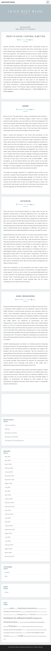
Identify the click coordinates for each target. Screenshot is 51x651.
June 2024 (8, 510)
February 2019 (9, 545)
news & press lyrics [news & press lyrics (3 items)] (35, 630)
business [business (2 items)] (16, 608)
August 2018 (8, 549)
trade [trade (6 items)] (20, 635)
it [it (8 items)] (9, 626)
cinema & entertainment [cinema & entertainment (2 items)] (41, 608)
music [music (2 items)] (24, 630)
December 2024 (9, 502)
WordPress (29, 647)
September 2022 (10, 529)
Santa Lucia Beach (10, 425)
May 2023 (7, 522)
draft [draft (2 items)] (21, 611)
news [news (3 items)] (28, 630)
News (25, 106)
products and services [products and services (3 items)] (16, 632)
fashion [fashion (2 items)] (27, 614)
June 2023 (8, 518)
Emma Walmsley (11, 325)
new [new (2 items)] (26, 630)
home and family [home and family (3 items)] (25, 622)
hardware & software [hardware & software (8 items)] (14, 618)
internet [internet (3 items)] (5, 626)
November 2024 (9, 506)
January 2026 (9, 472)
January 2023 (9, 525)
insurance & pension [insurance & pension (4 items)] (37, 622)
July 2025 (7, 487)
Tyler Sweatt (31, 56)
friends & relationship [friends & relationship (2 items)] (40, 614)
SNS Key (7, 429)
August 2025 (8, 483)
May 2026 (7, 456)
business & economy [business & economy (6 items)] (27, 608)
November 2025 (9, 479)
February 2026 (9, 468)
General (7, 572)
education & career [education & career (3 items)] (31, 611)
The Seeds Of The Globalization (14, 440)
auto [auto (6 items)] (12, 608)
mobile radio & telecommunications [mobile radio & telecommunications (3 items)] (32, 626)
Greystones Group (32, 51)
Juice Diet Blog (8, 2)
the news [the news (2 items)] (16, 636)
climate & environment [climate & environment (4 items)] (11, 611)
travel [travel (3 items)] (25, 636)
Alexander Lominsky (11, 433)
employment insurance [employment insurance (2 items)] (12, 614)
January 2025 (9, 499)
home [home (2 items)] (18, 622)
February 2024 (9, 514)
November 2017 (9, 556)
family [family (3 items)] (24, 614)
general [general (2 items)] (46, 614)
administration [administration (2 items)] (6, 608)
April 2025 (8, 495)
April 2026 (8, 460)
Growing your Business (11, 437)
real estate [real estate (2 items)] (25, 632)
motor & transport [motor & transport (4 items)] (15, 630)
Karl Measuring (25, 296)
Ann (32, 39)
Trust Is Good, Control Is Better (25, 36)
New (6, 576)
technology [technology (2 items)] (12, 636)
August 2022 (8, 533)
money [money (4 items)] (5, 630)
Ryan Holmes (34, 144)
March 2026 (8, 464)
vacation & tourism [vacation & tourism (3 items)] (32, 636)
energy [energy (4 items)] (19, 614)
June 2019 (8, 541)
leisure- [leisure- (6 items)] (13, 626)
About (6, 592)
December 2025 (9, 476)
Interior (25, 201)
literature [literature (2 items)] (19, 626)
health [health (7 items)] (29, 618)
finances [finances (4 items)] (33, 614)
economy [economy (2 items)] (24, 611)
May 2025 (7, 491)
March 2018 (8, 552)
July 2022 (7, 537)
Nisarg (41, 647)
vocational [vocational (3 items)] (41, 636)
